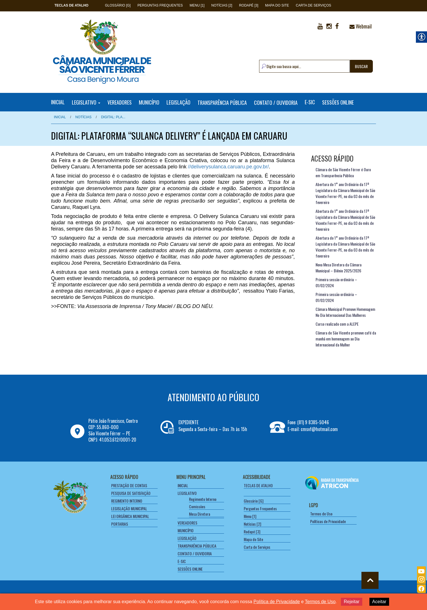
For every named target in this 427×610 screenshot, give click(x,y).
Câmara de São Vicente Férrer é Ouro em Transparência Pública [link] (343, 172)
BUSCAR (361, 66)
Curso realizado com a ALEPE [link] (337, 324)
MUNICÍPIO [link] (149, 102)
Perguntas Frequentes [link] (160, 5)
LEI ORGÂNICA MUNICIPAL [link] (130, 516)
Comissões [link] (197, 506)
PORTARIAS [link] (119, 524)
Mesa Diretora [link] (199, 514)
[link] (71, 5)
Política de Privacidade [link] (276, 601)
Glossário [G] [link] (118, 5)
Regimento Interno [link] (202, 499)
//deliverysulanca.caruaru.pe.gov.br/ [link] (228, 167)
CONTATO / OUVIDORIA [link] (276, 102)
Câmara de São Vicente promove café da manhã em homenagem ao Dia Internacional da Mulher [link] (346, 339)
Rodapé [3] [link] (248, 5)
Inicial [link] (60, 117)
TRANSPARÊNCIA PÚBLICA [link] (222, 102)
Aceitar (379, 601)
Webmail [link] (360, 26)
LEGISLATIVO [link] (86, 102)
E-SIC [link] (310, 102)
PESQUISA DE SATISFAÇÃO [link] (131, 493)
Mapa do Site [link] (277, 5)
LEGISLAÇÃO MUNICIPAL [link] (129, 508)
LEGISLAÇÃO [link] (178, 102)
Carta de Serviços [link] (313, 5)
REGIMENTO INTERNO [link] (126, 501)
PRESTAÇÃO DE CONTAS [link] (129, 485)
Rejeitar (351, 601)
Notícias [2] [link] (221, 5)
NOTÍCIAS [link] (83, 117)
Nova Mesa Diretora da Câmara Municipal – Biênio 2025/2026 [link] (338, 268)
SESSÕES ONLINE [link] (338, 102)
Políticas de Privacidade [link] (328, 521)
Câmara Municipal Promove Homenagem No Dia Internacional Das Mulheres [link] (345, 312)
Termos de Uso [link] (321, 514)
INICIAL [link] (58, 102)
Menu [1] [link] (197, 5)
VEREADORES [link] (119, 102)
